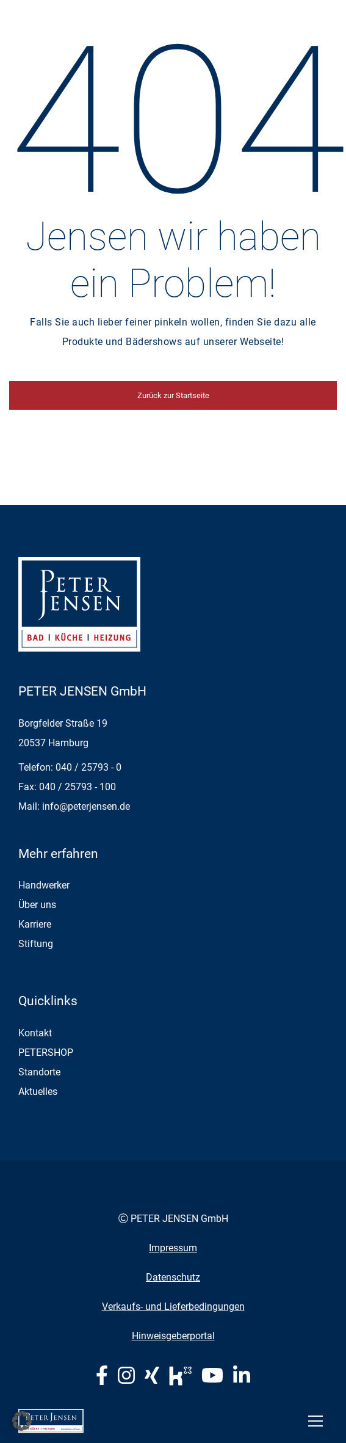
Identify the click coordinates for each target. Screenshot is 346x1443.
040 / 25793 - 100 (77, 787)
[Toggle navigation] (315, 1421)
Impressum (173, 1248)
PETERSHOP (45, 1052)
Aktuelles (37, 1091)
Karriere (34, 924)
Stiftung (35, 944)
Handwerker (44, 885)
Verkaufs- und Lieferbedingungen (173, 1306)
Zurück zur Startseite (173, 395)
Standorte (39, 1072)
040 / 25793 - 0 (88, 767)
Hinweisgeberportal (173, 1336)
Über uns (37, 905)
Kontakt (35, 1033)
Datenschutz (173, 1277)
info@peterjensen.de (86, 806)
